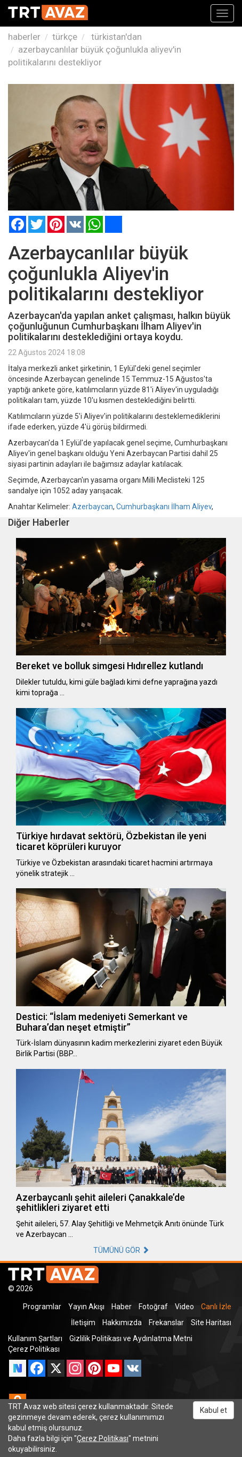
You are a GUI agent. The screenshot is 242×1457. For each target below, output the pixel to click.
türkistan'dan (115, 36)
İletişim (83, 1322)
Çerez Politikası (34, 1349)
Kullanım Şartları (35, 1338)
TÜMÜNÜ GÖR (121, 1250)
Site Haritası (211, 1322)
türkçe (64, 36)
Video (184, 1306)
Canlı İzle (216, 1306)
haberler (24, 36)
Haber (121, 1306)
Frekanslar (166, 1322)
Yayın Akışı (86, 1306)
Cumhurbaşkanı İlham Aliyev (164, 506)
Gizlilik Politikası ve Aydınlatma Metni (130, 1338)
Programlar (42, 1306)
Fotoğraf (153, 1306)
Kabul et (213, 1410)
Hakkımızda (122, 1322)
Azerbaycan (92, 506)
